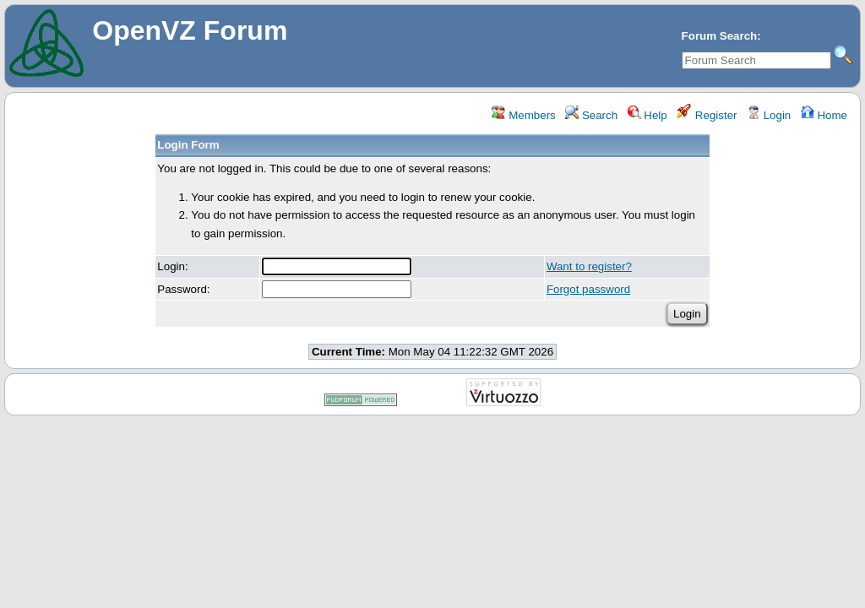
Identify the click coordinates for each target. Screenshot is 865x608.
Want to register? (589, 266)
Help (647, 115)
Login (769, 115)
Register (707, 115)
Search (591, 115)
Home (824, 115)
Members (523, 115)
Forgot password (588, 289)
